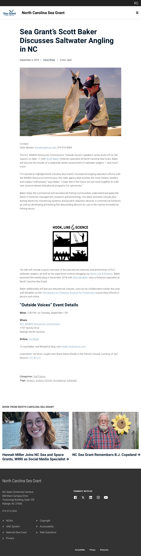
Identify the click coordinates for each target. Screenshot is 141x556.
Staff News (39, 376)
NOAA (9, 520)
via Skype (34, 339)
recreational (59, 380)
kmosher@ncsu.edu (45, 147)
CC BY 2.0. (35, 358)
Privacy (10, 538)
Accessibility (47, 526)
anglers (31, 380)
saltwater (72, 380)
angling (39, 380)
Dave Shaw (49, 60)
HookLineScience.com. (73, 346)
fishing (48, 380)
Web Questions (48, 532)
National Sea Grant (16, 532)
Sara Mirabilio (80, 277)
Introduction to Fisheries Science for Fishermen (68, 292)
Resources (104, 550)
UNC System (13, 526)
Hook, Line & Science (101, 273)
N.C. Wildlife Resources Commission (40, 324)
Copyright (45, 520)
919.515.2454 (9, 511)
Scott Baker (52, 158)
